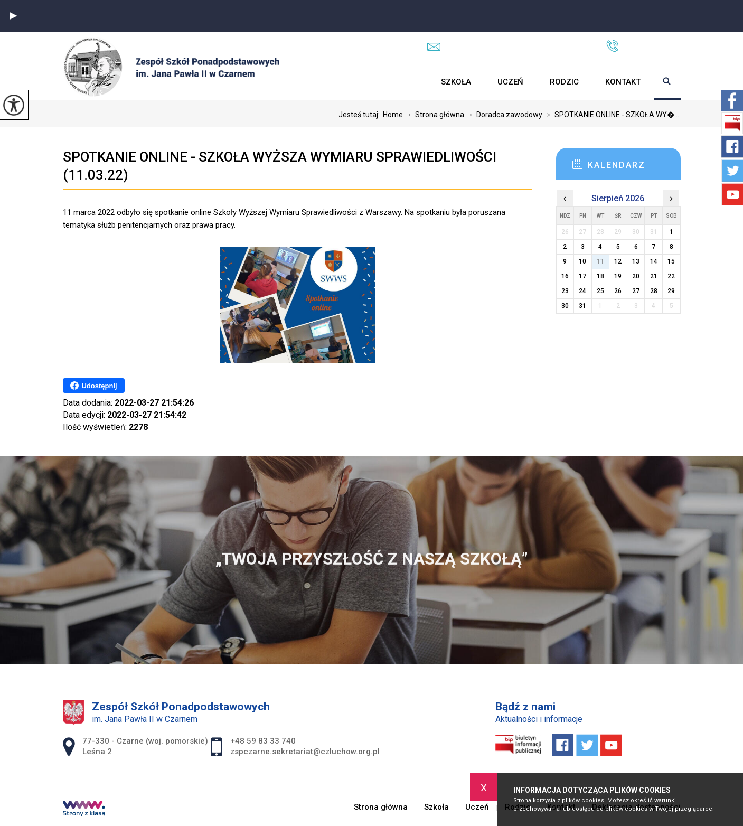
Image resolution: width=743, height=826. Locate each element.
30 (565, 305)
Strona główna (414, 81)
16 (565, 276)
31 (582, 305)
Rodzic (564, 82)
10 (582, 261)
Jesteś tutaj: (360, 114)
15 (671, 261)
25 (600, 291)
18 (600, 276)
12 (618, 261)
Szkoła (456, 82)
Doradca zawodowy (503, 114)
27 (635, 291)
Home (393, 114)
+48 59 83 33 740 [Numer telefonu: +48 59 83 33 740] (263, 741)
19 (618, 276)
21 (653, 276)
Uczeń (510, 82)
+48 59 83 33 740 (643, 46)
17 (582, 276)
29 (671, 291)
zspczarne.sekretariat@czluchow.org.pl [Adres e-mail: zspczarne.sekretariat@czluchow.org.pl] (305, 751)
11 (600, 261)
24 (582, 291)
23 (565, 291)
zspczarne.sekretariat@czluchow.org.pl (506, 46)
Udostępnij (93, 385)
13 (635, 261)
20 (635, 276)
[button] (13, 16)
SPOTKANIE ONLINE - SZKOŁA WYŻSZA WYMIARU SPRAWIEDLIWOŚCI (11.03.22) (279, 166)
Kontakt (623, 82)
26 (618, 291)
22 (671, 276)
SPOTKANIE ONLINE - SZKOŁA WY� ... (611, 114)
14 (653, 261)
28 (653, 291)
